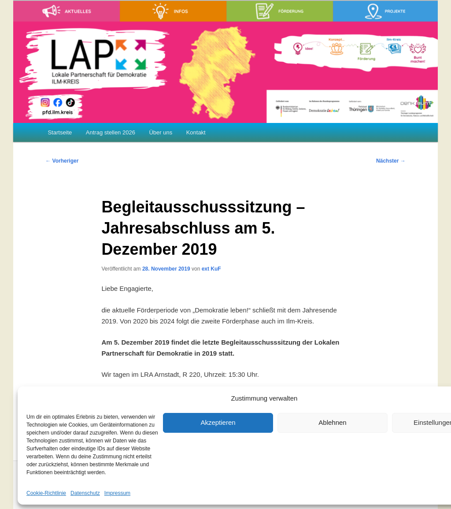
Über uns (160, 132)
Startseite (60, 132)
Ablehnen (332, 422)
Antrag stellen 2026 (110, 132)
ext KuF (211, 269)
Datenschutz (85, 493)
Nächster (391, 161)
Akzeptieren (217, 422)
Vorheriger (61, 161)
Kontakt (196, 132)
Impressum (117, 493)
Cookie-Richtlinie (46, 493)
